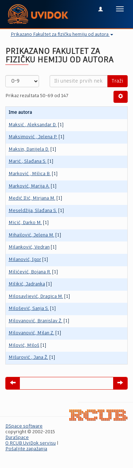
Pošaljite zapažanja (26, 449)
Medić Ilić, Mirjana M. (32, 198)
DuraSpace (17, 437)
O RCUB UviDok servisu (30, 443)
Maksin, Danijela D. (29, 149)
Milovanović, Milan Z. (31, 333)
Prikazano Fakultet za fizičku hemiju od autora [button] (62, 34)
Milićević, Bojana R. (30, 272)
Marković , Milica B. (30, 174)
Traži (117, 81)
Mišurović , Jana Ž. (28, 357)
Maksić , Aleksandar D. (33, 125)
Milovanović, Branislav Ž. (35, 321)
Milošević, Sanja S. (29, 308)
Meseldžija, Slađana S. (33, 210)
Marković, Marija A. (29, 186)
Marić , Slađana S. (27, 161)
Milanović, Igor (25, 259)
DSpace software (24, 426)
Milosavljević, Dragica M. (36, 296)
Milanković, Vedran (29, 247)
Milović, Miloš (24, 345)
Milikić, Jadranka (27, 284)
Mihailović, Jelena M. (31, 235)
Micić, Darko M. (25, 223)
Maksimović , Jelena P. (33, 137)
